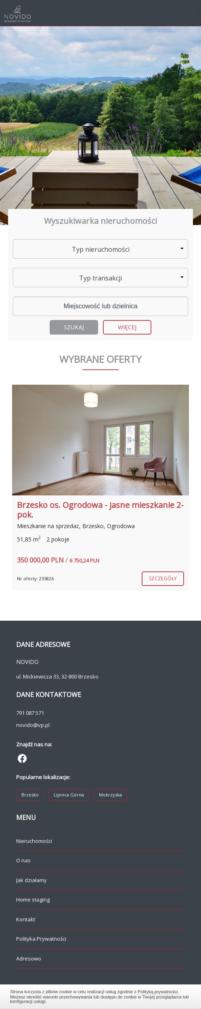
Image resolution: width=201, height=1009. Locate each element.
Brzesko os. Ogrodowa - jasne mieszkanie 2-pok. (100, 509)
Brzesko (30, 795)
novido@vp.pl (33, 725)
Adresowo (28, 958)
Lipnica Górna (69, 795)
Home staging (33, 899)
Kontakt (25, 919)
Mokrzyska (110, 795)
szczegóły (163, 578)
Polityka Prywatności (41, 938)
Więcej (127, 327)
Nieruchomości (34, 841)
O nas (23, 860)
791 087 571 (30, 712)
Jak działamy (31, 880)
